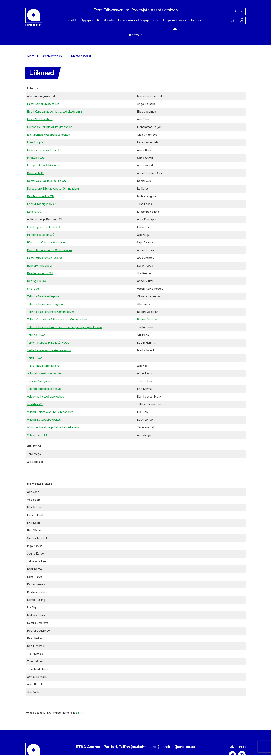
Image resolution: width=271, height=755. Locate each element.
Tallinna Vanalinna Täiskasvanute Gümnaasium (57, 319)
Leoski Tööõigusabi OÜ (42, 204)
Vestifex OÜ (35, 404)
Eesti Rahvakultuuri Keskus (44, 258)
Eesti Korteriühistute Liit (43, 104)
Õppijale (86, 20)
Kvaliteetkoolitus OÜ (40, 196)
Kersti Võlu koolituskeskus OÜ (46, 181)
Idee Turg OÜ (36, 142)
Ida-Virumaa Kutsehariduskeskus (48, 135)
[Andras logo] (33, 17)
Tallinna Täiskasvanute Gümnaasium (51, 312)
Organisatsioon (175, 20)
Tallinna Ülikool (36, 335)
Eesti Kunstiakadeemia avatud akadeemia (54, 111)
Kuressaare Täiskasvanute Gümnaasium (53, 188)
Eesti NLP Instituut (40, 119)
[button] (237, 11)
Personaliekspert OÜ (40, 235)
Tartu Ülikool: (35, 358)
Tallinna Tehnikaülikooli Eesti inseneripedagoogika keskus (64, 327)
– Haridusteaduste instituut (45, 373)
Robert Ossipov (147, 319)
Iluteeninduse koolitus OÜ (44, 150)
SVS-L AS (33, 289)
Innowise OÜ (35, 158)
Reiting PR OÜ (36, 281)
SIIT (80, 713)
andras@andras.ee (179, 746)
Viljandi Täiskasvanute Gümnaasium (50, 412)
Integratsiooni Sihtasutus (43, 165)
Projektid (198, 20)
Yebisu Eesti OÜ (37, 435)
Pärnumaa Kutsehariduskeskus (47, 242)
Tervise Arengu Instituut (43, 381)
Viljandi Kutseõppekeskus (44, 420)
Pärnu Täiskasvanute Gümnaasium (49, 250)
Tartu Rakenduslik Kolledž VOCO (48, 343)
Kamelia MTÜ (35, 173)
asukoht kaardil (145, 746)
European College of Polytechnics (49, 127)
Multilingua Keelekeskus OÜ (45, 227)
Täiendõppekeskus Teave (44, 389)
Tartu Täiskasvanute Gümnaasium (49, 350)
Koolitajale (105, 20)
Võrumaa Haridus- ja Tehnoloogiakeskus (53, 427)
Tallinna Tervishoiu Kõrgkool (45, 304)
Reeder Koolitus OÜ (40, 273)
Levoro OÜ (34, 212)
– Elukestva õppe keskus (43, 366)
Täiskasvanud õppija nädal (138, 20)
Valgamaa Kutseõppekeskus (45, 396)
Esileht (71, 20)
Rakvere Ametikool (39, 266)
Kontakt (135, 35)
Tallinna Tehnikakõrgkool (43, 296)
